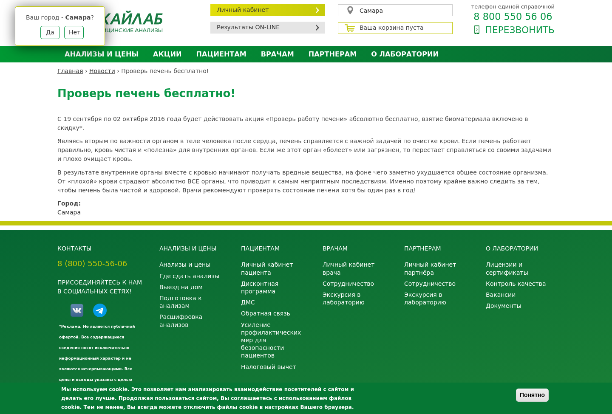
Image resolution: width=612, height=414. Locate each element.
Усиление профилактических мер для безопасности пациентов (271, 340)
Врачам (277, 54)
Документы (503, 305)
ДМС (248, 302)
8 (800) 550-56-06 (92, 263)
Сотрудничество (348, 283)
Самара (371, 10)
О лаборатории (405, 54)
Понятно (532, 394)
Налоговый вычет (268, 366)
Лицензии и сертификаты (507, 268)
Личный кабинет (243, 9)
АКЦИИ (167, 54)
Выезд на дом (181, 287)
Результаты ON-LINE (248, 27)
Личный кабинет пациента (267, 268)
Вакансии (501, 294)
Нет (74, 32)
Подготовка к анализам (180, 302)
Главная (70, 71)
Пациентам (221, 54)
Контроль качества (516, 283)
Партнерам (333, 54)
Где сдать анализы (189, 276)
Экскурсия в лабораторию (344, 298)
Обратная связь (265, 313)
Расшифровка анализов (180, 320)
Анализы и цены (102, 54)
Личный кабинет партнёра (430, 268)
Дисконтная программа (259, 287)
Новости (102, 71)
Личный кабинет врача (348, 268)
